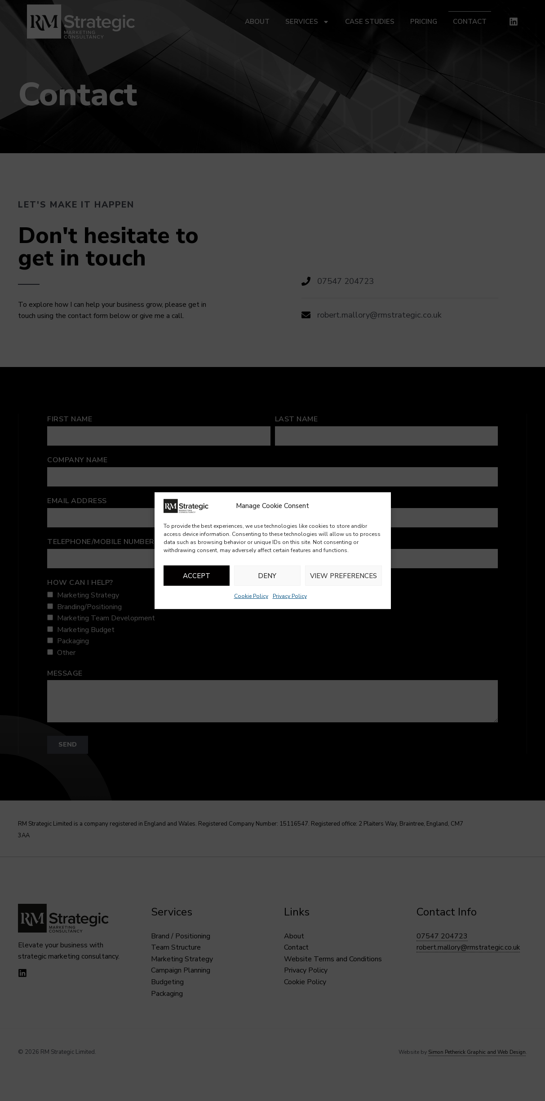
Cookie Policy (251, 596)
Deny (267, 575)
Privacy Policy (290, 596)
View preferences (343, 575)
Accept (196, 575)
